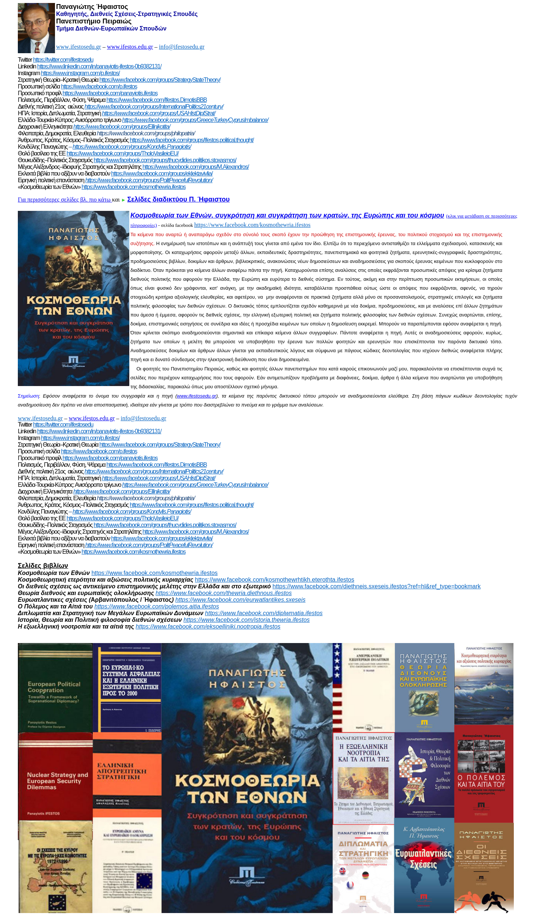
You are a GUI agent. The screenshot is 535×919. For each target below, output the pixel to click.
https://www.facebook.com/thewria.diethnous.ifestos (224, 593)
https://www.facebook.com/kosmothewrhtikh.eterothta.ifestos (274, 579)
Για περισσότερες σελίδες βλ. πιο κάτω (65, 199)
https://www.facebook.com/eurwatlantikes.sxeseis (240, 600)
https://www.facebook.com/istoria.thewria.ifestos (247, 620)
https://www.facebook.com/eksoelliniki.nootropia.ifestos (208, 626)
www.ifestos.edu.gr (130, 47)
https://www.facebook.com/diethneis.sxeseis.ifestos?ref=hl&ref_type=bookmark (377, 586)
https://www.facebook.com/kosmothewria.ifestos (252, 225)
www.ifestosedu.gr (196, 396)
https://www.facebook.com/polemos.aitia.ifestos (156, 606)
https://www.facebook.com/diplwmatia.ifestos (264, 613)
